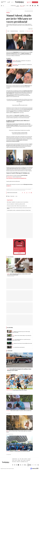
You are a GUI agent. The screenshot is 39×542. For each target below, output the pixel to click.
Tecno (22, 460)
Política (24, 5)
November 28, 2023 (24, 105)
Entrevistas (28, 460)
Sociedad (18, 460)
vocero (16, 196)
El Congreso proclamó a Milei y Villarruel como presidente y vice (17, 205)
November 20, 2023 (24, 133)
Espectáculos (14, 461)
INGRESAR (29, 2)
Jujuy (18, 5)
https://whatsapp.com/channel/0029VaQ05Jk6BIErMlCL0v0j (16, 178)
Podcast (24, 460)
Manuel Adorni (15, 52)
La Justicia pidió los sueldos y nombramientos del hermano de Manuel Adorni (19, 210)
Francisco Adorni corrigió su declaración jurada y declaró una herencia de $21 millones (19, 208)
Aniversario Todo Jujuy (24, 461)
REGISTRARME (35, 2)
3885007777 (9, 185)
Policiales (17, 6)
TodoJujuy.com (10, 176)
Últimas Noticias (13, 5)
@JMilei (26, 132)
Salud (16, 460)
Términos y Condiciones (25, 464)
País (20, 5)
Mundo (27, 5)
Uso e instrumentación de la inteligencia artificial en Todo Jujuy (29, 465)
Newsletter (22, 6)
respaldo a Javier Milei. (25, 53)
